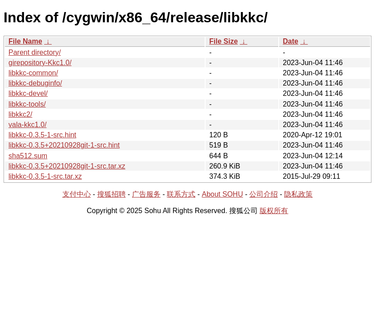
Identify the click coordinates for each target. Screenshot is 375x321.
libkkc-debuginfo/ (35, 83)
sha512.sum (27, 156)
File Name (25, 41)
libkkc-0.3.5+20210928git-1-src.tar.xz (66, 166)
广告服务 (146, 194)
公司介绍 (263, 194)
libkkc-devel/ (28, 93)
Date (290, 41)
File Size (223, 41)
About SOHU (222, 194)
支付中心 (76, 194)
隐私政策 (298, 194)
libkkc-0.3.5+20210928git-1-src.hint (64, 145)
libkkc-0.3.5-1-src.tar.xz (45, 176)
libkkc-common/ (33, 73)
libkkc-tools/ (27, 104)
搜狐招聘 (111, 194)
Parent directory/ (34, 52)
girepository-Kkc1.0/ (39, 62)
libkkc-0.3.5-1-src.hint (42, 135)
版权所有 (274, 210)
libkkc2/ (20, 114)
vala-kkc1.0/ (27, 124)
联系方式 (181, 194)
